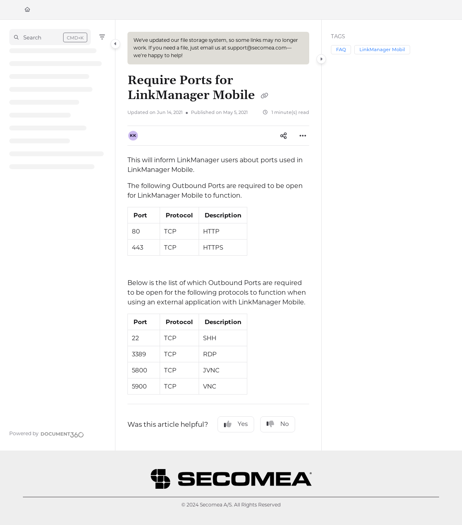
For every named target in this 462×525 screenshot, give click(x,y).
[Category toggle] (115, 44)
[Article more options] (302, 135)
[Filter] (102, 37)
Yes (236, 424)
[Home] (27, 10)
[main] (218, 235)
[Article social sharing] (283, 135)
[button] (50, 37)
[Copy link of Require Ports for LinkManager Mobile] (264, 96)
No (278, 424)
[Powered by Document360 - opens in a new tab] (46, 433)
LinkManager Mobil (382, 49)
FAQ (341, 49)
